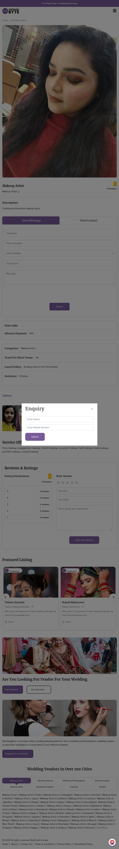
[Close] (92, 409)
